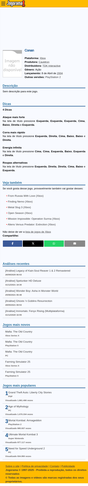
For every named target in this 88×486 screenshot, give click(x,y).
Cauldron (44, 62)
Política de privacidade (35, 466)
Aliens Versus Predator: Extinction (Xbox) (32, 224)
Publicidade (68, 466)
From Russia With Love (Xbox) (26, 195)
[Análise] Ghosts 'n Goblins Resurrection (28, 301)
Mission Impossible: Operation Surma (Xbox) (34, 218)
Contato (54, 466)
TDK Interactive (51, 65)
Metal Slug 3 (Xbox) (19, 207)
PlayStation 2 (53, 77)
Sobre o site (12, 466)
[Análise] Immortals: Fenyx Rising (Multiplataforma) (35, 311)
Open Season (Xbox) (20, 213)
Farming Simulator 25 (17, 361)
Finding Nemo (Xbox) (20, 201)
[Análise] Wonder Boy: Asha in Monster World (31, 290)
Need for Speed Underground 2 (26, 448)
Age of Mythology (18, 406)
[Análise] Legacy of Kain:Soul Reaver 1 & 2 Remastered (37, 270)
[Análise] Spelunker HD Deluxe (23, 280)
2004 (60, 73)
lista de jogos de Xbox (38, 231)
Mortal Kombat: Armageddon (25, 420)
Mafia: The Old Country (18, 331)
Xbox (43, 58)
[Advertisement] (44, 28)
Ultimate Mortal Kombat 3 (23, 434)
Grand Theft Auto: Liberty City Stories (30, 392)
